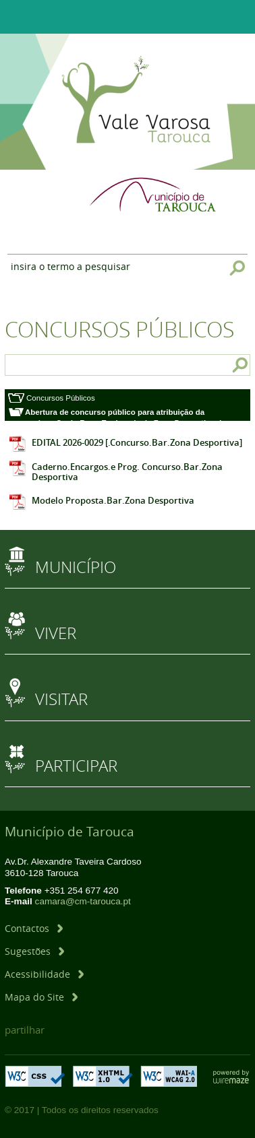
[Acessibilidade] (44, 974)
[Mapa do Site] (41, 997)
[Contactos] (34, 928)
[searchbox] (39, 365)
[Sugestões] (34, 951)
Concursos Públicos (60, 398)
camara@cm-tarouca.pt (83, 901)
